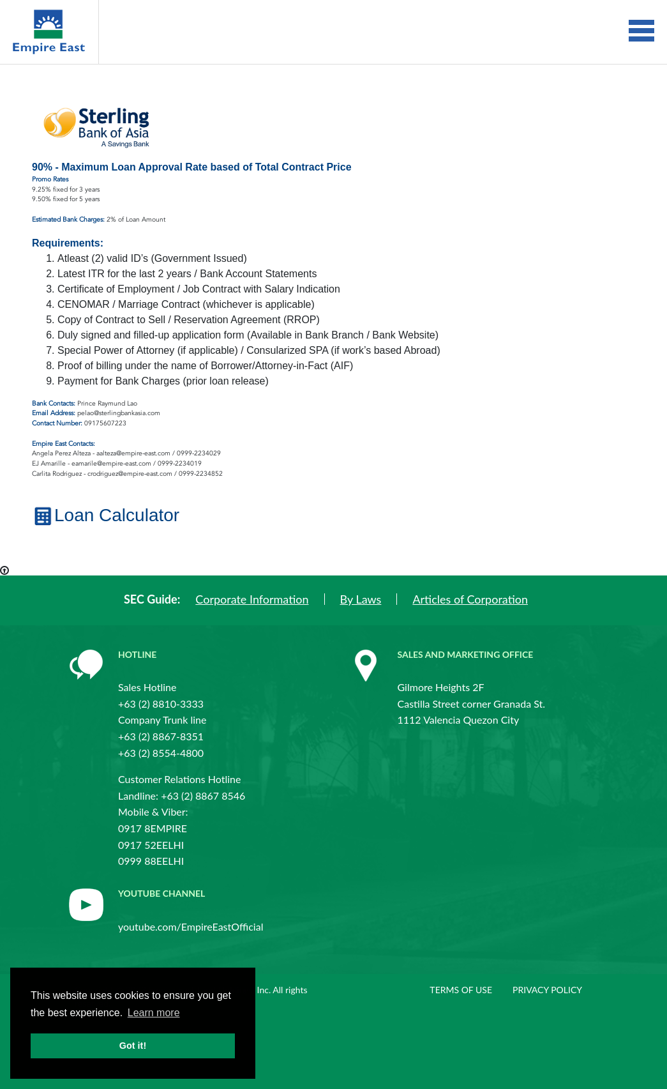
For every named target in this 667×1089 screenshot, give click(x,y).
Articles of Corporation (470, 599)
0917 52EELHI (151, 845)
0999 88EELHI (151, 861)
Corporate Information (251, 599)
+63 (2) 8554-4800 (161, 753)
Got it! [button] (132, 1045)
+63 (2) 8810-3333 (161, 703)
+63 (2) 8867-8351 (161, 736)
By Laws (361, 599)
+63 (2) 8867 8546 (203, 795)
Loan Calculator (105, 515)
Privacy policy (547, 989)
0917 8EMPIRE (152, 828)
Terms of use (461, 989)
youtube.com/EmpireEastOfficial (190, 926)
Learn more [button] (154, 1012)
